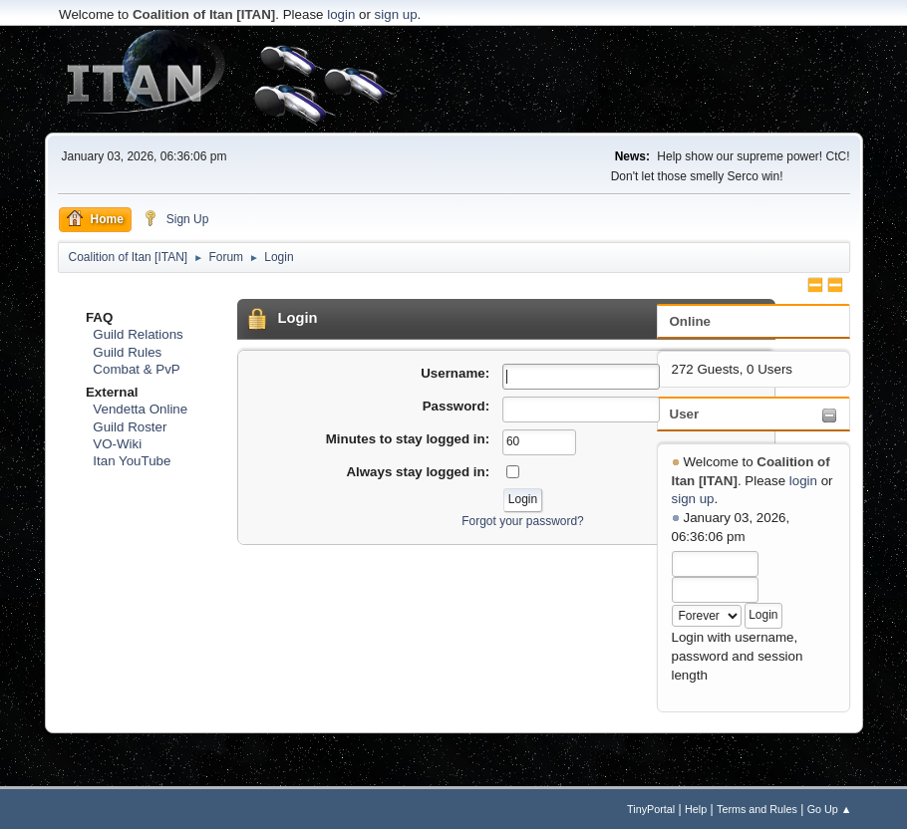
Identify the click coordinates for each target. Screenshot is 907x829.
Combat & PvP (136, 369)
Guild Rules (127, 352)
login (341, 14)
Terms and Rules (757, 809)
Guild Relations (137, 334)
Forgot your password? (522, 521)
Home (95, 218)
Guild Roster (129, 426)
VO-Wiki (117, 443)
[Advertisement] (453, 80)
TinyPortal (651, 809)
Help (696, 809)
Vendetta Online (140, 409)
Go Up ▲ (829, 809)
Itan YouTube (131, 460)
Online (690, 321)
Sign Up (176, 218)
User (685, 414)
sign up (396, 14)
